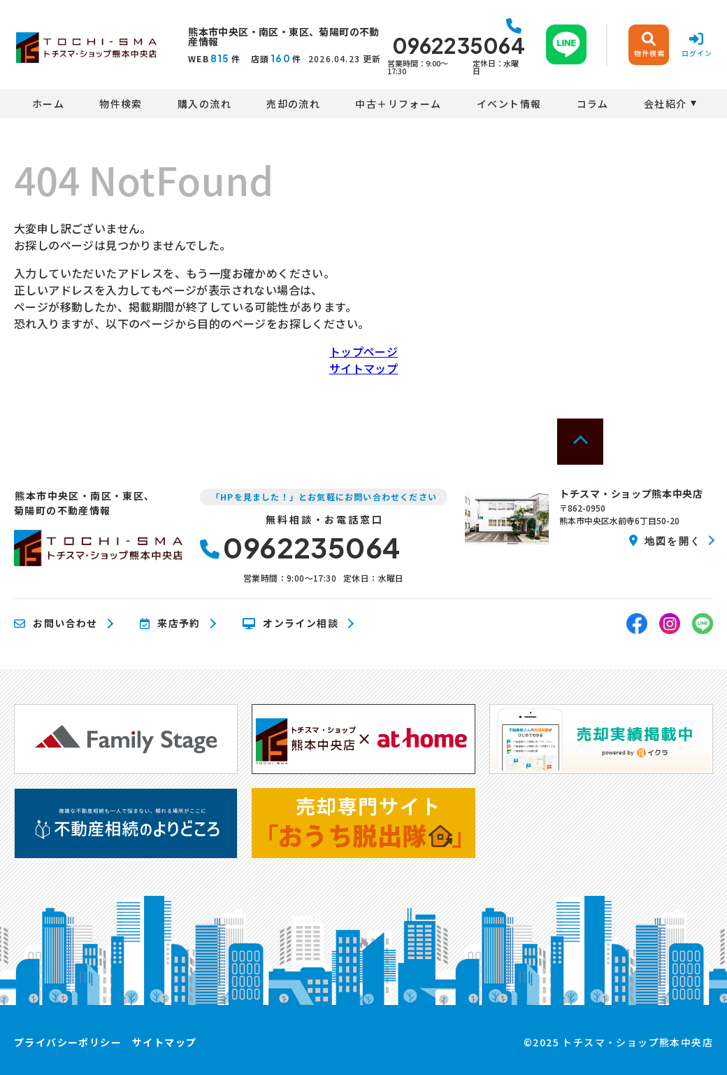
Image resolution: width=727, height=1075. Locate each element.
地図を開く (665, 540)
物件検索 (121, 104)
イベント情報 (509, 104)
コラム (593, 104)
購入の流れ (204, 104)
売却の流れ (293, 104)
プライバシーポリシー (68, 1042)
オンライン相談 (290, 623)
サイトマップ (363, 368)
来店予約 (170, 623)
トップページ (363, 351)
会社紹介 (665, 104)
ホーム (48, 104)
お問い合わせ (56, 623)
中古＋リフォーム (398, 104)
